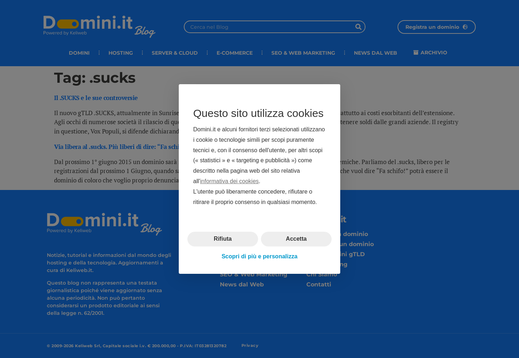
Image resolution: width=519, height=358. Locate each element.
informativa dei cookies (229, 181)
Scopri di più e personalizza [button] (260, 256)
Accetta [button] (296, 239)
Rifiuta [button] (223, 239)
